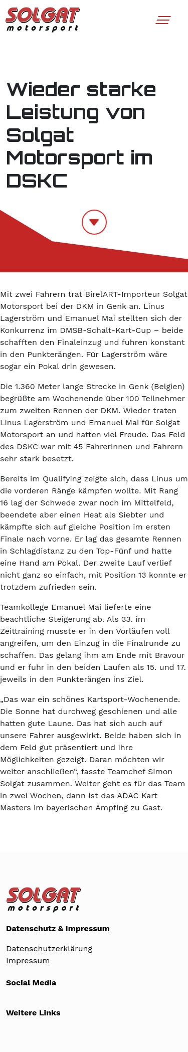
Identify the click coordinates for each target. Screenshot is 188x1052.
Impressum (28, 960)
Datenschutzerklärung (49, 948)
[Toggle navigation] (162, 20)
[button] (161, 23)
